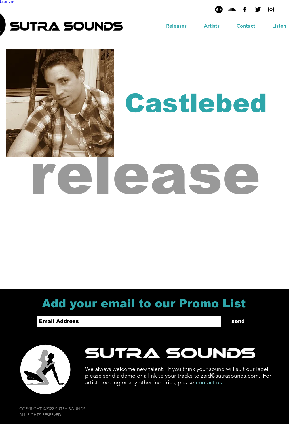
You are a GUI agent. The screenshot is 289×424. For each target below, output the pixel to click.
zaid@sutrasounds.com (230, 375)
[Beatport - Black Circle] (219, 9)
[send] (238, 321)
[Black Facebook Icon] (245, 9)
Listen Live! (7, 1)
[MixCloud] (232, 9)
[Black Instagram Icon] (271, 9)
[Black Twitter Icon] (258, 9)
